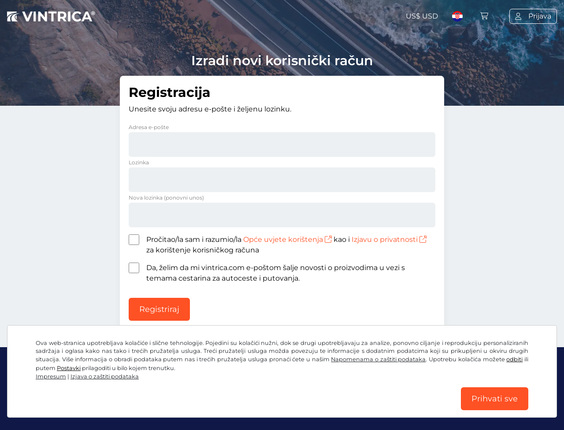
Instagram (80, 387)
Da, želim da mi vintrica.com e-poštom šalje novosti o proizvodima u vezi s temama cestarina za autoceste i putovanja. (275, 272)
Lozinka (139, 162)
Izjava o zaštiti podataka (146, 407)
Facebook (29, 387)
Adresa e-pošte (149, 127)
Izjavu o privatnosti (389, 239)
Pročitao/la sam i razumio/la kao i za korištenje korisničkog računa (286, 244)
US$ (422, 16)
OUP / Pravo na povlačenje (53, 407)
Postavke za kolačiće (229, 407)
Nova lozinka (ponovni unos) (166, 197)
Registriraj (159, 309)
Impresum (289, 407)
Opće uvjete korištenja (287, 239)
